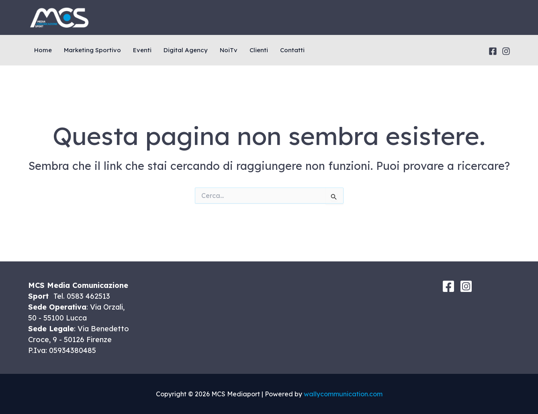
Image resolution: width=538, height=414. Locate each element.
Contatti (292, 50)
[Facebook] (493, 51)
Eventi (142, 50)
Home (43, 50)
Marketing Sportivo (92, 50)
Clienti (259, 50)
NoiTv (228, 50)
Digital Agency (186, 50)
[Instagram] (506, 51)
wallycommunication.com (343, 394)
